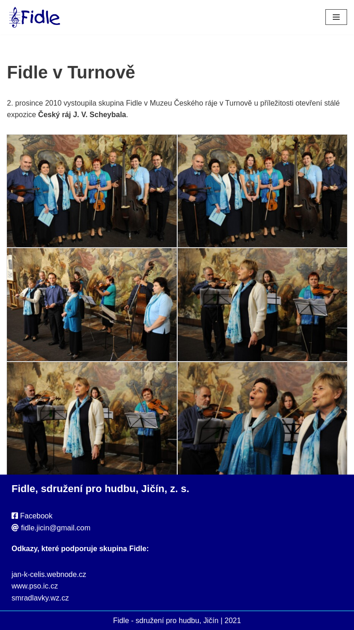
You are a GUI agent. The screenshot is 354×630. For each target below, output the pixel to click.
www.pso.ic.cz (35, 586)
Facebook (36, 516)
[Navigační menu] (336, 17)
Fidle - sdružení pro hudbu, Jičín (166, 620)
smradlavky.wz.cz (40, 598)
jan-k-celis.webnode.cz (49, 574)
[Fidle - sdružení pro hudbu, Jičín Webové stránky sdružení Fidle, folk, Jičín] (34, 17)
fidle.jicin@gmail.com (55, 528)
